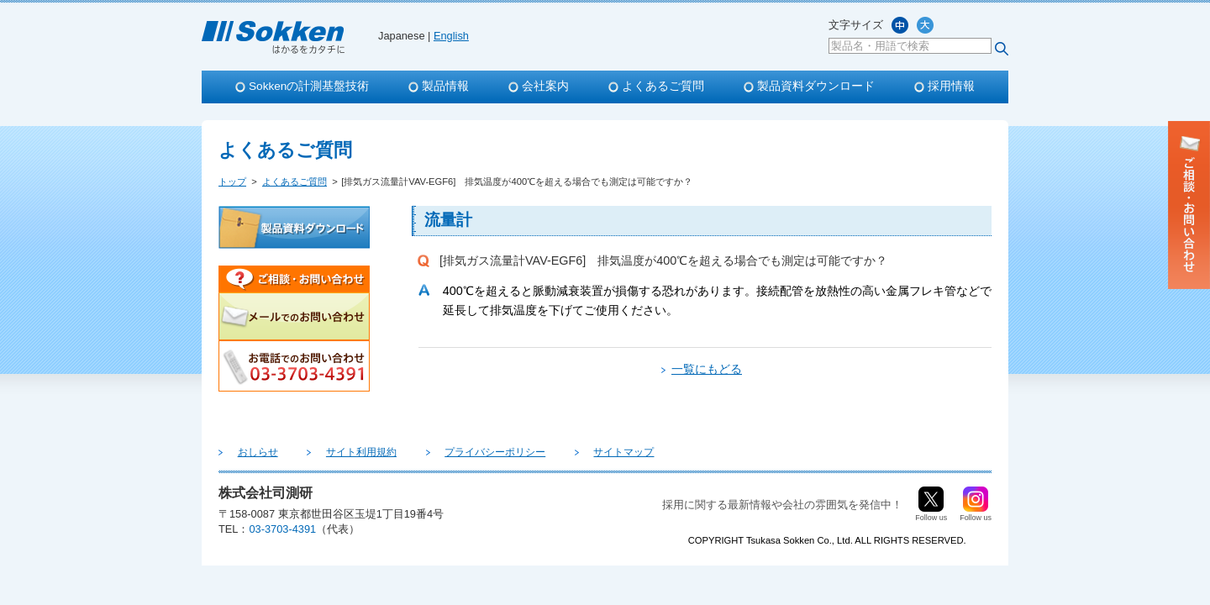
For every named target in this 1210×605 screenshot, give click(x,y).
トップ (232, 181)
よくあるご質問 (663, 86)
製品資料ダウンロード (816, 86)
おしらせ (249, 452)
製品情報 (445, 86)
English (451, 35)
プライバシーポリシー (450, 452)
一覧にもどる (706, 369)
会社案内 (545, 86)
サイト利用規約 (334, 452)
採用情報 (951, 86)
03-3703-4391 (282, 529)
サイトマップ (561, 452)
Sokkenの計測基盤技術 (309, 86)
